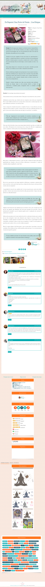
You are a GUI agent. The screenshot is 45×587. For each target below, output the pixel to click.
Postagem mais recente (8, 377)
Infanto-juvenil (11, 554)
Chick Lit (16, 543)
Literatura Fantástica (23, 556)
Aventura (22, 541)
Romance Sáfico (33, 564)
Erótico (31, 547)
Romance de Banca (6, 566)
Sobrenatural (29, 566)
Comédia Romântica (7, 545)
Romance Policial (14, 564)
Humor (34, 552)
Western (36, 568)
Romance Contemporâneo (8, 562)
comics (13, 571)
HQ (13, 552)
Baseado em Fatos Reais (33, 541)
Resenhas (14, 253)
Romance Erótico (24, 562)
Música (22, 558)
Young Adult (7, 571)
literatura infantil (20, 571)
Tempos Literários (12, 349)
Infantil (4, 554)
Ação (27, 541)
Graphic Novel (8, 552)
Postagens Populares (5, 463)
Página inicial (23, 377)
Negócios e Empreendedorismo (31, 558)
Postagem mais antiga (37, 377)
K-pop (34, 554)
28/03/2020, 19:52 (37, 340)
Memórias (5, 558)
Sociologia (35, 566)
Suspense (16, 568)
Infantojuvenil (18, 554)
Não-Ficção (11, 560)
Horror (26, 552)
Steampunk (5, 568)
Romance (36, 560)
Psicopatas (25, 560)
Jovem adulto (24, 554)
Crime (27, 545)
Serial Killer (22, 566)
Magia (30, 556)
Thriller (25, 568)
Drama (27, 547)
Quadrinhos (30, 560)
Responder (9, 305)
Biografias (5, 543)
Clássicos (21, 543)
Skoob (33, 40)
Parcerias (12, 463)
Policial (19, 560)
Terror (21, 568)
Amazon (36, 41)
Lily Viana (10, 340)
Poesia (15, 560)
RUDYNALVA (10, 294)
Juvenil (30, 554)
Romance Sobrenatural (23, 564)
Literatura (5, 556)
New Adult (5, 560)
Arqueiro (7, 253)
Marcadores (16, 463)
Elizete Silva (11, 326)
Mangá (34, 556)
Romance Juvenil (6, 564)
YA (3, 571)
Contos (22, 545)
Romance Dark (17, 562)
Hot (30, 552)
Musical (18, 558)
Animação (5, 541)
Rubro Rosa (10, 271)
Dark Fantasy (5, 547)
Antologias (10, 541)
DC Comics (36, 545)
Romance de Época (21, 253)
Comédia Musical (32, 543)
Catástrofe (10, 543)
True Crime (31, 568)
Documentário (17, 547)
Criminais (31, 545)
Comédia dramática (16, 545)
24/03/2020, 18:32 (37, 326)
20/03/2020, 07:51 (37, 271)
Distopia (11, 547)
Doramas (23, 547)
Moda (14, 558)
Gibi (3, 552)
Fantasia (36, 547)
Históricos (22, 552)
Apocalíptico (16, 541)
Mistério (10, 558)
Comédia (26, 543)
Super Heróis (11, 568)
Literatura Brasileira (13, 556)
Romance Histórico (33, 562)
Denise (10, 253)
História (16, 552)
